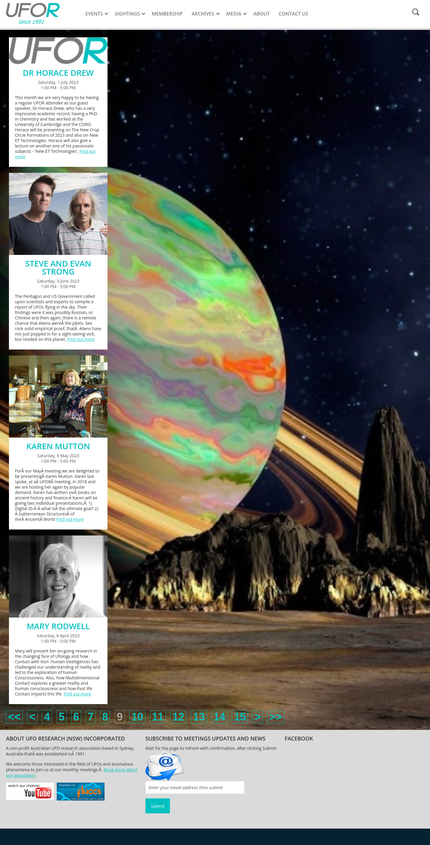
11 (158, 717)
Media (234, 13)
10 (137, 717)
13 (199, 717)
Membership (167, 13)
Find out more (81, 339)
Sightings (127, 13)
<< (14, 717)
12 (178, 717)
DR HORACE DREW (58, 72)
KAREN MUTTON (58, 446)
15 (240, 717)
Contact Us (293, 13)
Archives (203, 13)
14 (219, 717)
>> (275, 717)
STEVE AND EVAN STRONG (58, 267)
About (261, 13)
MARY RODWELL (58, 626)
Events (94, 13)
